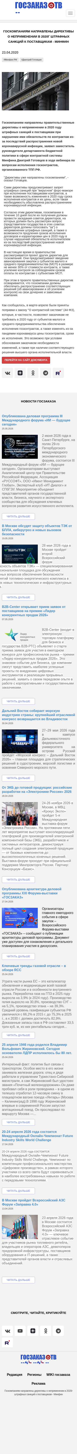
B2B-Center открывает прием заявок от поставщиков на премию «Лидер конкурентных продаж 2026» (34, 611)
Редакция (14, 1374)
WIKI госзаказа (58, 1374)
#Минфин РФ (10, 60)
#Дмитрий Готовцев (31, 60)
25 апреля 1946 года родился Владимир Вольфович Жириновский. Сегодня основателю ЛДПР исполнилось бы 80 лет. (37, 1049)
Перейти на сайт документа (26, 360)
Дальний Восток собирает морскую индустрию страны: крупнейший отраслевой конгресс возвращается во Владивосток (38, 715)
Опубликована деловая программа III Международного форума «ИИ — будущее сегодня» (36, 420)
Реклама (38, 1383)
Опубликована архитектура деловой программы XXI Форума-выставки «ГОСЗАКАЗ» (31, 893)
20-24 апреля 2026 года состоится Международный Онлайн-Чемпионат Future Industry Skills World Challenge (37, 1136)
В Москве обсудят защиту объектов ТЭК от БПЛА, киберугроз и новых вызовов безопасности (37, 530)
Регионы (34, 1374)
